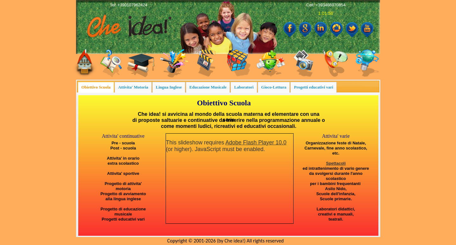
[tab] (96, 87)
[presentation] (96, 87)
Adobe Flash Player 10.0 (256, 142)
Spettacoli (335, 163)
